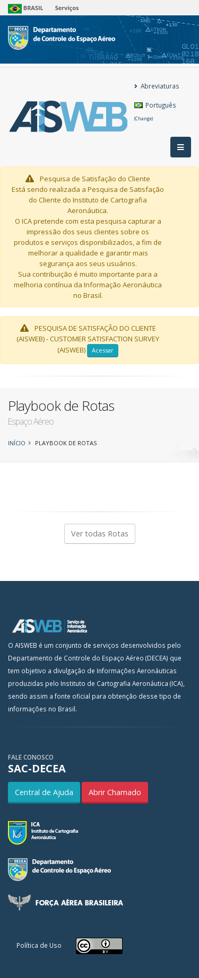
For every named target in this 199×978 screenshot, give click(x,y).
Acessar (103, 350)
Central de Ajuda (44, 792)
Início (16, 443)
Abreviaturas (156, 86)
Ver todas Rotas (99, 533)
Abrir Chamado (115, 792)
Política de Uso (39, 945)
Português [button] (155, 111)
